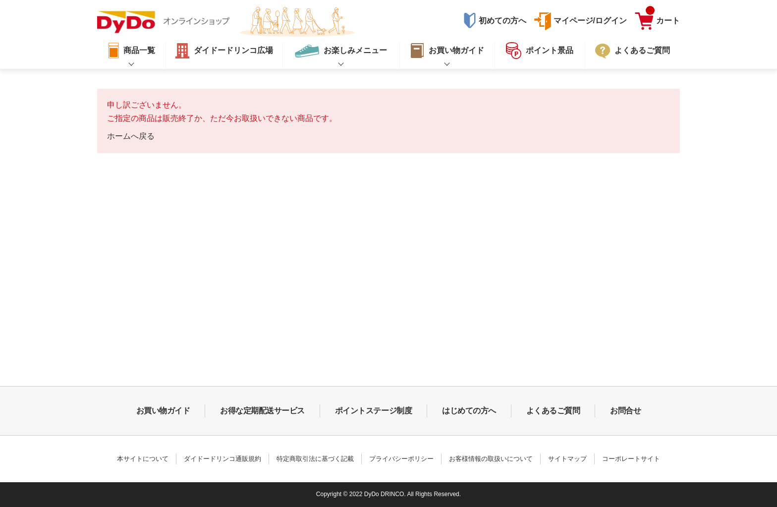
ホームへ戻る (131, 136)
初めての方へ (502, 20)
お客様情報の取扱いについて (491, 458)
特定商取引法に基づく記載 (315, 458)
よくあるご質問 (553, 410)
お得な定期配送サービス (262, 410)
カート (663, 18)
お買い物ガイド (163, 410)
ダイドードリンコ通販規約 (222, 458)
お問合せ (625, 410)
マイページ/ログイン (590, 20)
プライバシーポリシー (401, 458)
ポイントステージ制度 (373, 410)
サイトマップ (567, 458)
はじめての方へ (469, 410)
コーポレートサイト (631, 458)
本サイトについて (142, 458)
